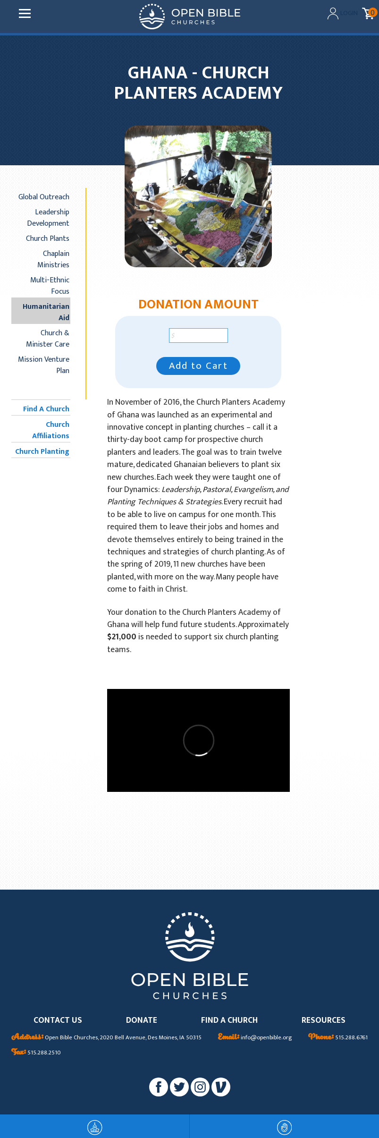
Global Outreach (43, 197)
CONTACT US (58, 1020)
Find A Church (46, 409)
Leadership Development (48, 217)
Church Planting (42, 451)
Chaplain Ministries (53, 259)
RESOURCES (323, 1020)
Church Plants (47, 238)
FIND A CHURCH (229, 1020)
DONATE (141, 1020)
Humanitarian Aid (46, 312)
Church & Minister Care (47, 338)
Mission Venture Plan (43, 365)
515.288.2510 (36, 1053)
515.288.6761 (338, 1038)
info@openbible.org (255, 1038)
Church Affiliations (50, 430)
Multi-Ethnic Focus (49, 285)
